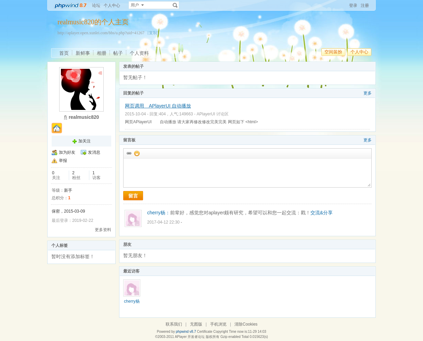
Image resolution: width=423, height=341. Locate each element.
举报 (63, 160)
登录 (353, 5)
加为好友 (67, 152)
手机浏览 (218, 324)
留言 (133, 196)
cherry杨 (131, 301)
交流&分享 (321, 212)
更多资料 (103, 229)
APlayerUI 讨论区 (212, 114)
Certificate (204, 331)
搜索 (175, 5)
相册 (101, 53)
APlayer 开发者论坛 (190, 337)
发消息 (94, 152)
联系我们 (174, 324)
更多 (367, 93)
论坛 (96, 5)
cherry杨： (158, 212)
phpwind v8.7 (186, 331)
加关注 (84, 141)
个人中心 (112, 5)
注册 (365, 5)
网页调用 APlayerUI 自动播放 (158, 106)
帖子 (118, 53)
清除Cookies (245, 324)
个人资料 (139, 53)
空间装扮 (333, 51)
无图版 (196, 324)
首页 (64, 53)
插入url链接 (129, 153)
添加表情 (136, 153)
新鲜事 (83, 53)
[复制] (153, 32)
